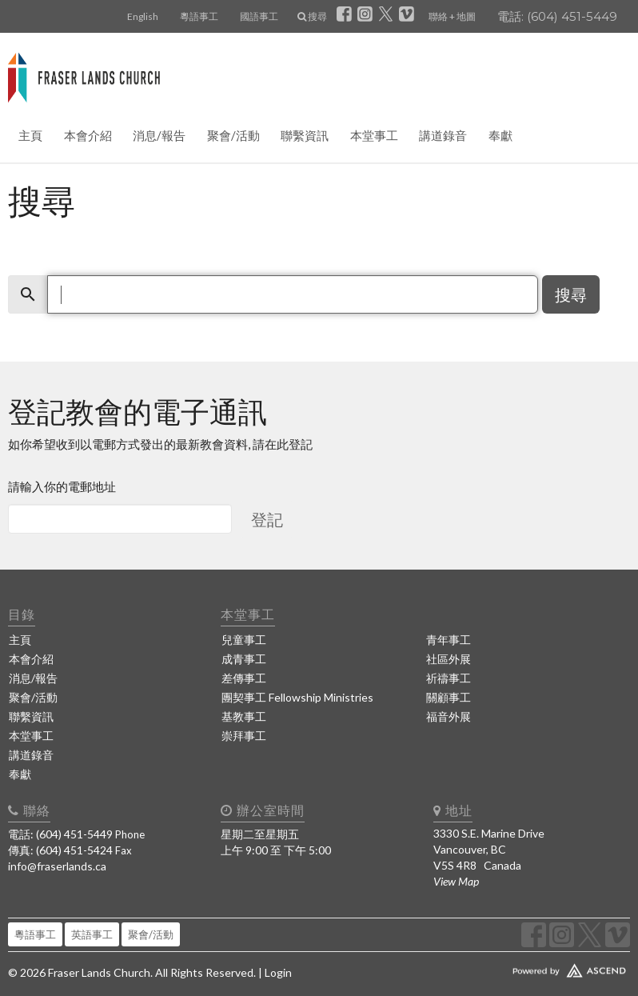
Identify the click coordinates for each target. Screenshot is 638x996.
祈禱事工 (448, 678)
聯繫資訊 (305, 135)
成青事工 (243, 659)
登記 (267, 519)
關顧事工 (448, 697)
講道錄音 (443, 135)
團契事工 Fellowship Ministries (297, 697)
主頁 (30, 135)
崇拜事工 (243, 735)
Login (278, 972)
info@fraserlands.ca (57, 866)
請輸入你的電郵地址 (62, 486)
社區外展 (448, 659)
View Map (456, 881)
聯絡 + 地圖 (452, 16)
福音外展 (448, 716)
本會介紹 (88, 135)
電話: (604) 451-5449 (557, 16)
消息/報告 (159, 135)
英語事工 (92, 934)
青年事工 (448, 639)
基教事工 (243, 716)
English (142, 16)
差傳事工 (243, 678)
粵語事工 (199, 16)
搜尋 (312, 16)
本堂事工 (374, 135)
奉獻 (500, 135)
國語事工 (259, 16)
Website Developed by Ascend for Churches (531, 967)
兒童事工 (243, 639)
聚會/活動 (233, 135)
